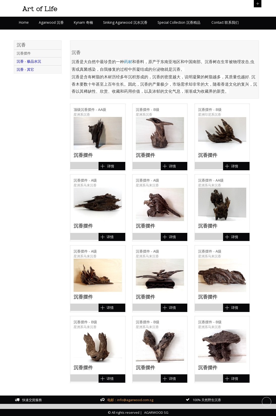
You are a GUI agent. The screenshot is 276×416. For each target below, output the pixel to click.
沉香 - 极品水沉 (29, 61)
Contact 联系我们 (224, 22)
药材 (128, 62)
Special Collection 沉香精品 (179, 22)
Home (24, 22)
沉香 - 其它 (25, 69)
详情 (110, 166)
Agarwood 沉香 (51, 22)
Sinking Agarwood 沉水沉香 (125, 22)
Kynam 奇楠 (83, 22)
